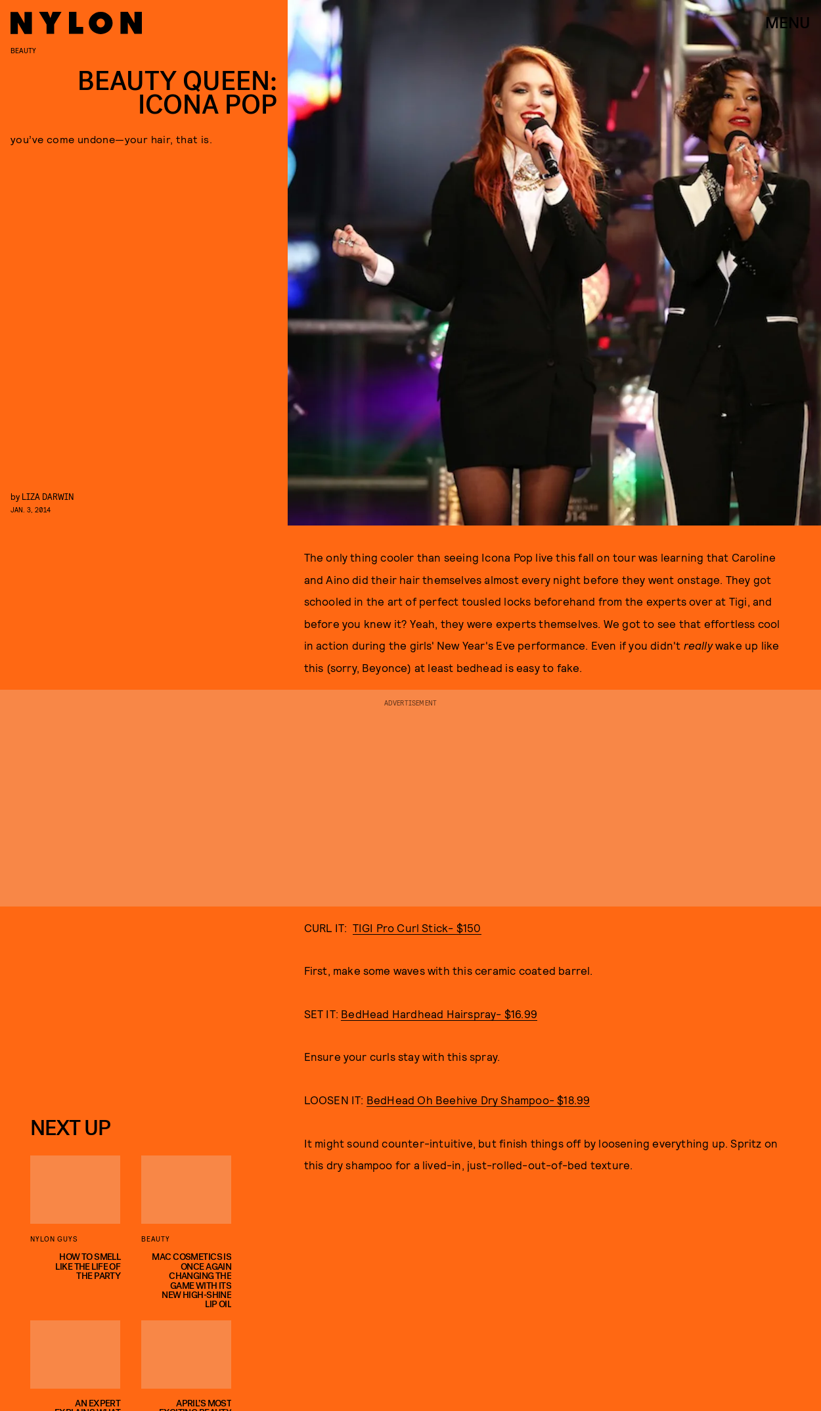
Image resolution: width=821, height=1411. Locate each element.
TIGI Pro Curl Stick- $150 (417, 927)
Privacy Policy (96, 1081)
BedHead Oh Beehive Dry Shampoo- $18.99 (478, 1099)
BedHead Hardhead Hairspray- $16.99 (439, 1013)
